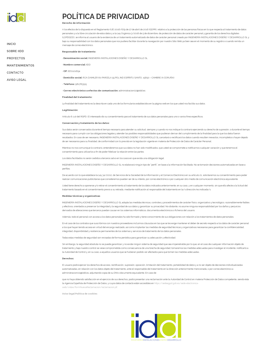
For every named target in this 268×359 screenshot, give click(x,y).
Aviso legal (68, 293)
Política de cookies (86, 293)
